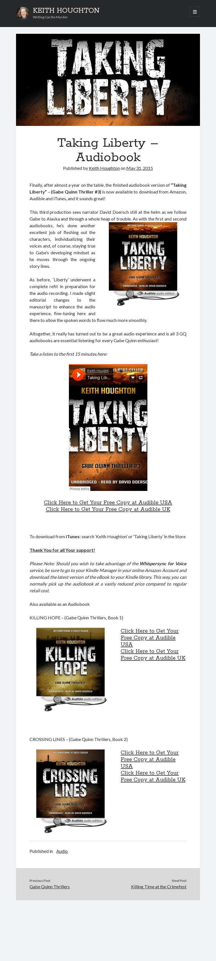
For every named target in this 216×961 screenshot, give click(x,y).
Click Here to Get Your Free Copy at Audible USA (108, 502)
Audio (62, 851)
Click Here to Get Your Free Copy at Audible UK (108, 509)
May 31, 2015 (139, 168)
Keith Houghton (104, 168)
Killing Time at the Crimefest (158, 886)
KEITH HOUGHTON (66, 10)
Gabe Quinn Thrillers (50, 886)
